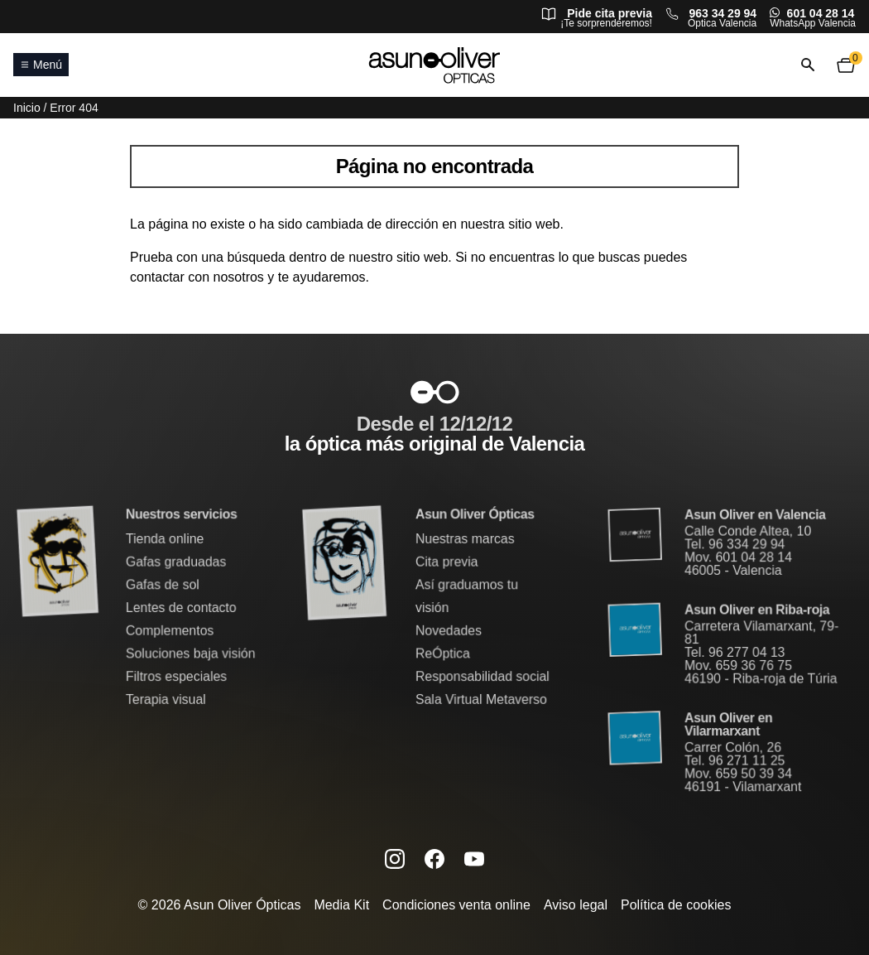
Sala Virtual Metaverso (480, 699)
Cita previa (446, 563)
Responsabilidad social (481, 676)
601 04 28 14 (821, 13)
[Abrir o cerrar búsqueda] (807, 65)
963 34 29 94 (722, 13)
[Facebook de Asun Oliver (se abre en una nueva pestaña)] (434, 858)
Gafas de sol (163, 585)
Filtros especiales (177, 676)
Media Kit (341, 905)
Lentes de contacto (181, 607)
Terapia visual (166, 699)
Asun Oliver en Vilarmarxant (728, 724)
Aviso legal (575, 905)
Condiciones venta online (456, 905)
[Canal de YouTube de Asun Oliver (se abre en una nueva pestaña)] (474, 858)
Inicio (27, 107)
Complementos (170, 631)
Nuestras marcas (464, 540)
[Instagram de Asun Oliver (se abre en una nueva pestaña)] (395, 858)
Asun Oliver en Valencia (755, 516)
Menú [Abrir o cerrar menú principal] (41, 64)
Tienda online (165, 540)
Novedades (448, 631)
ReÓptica (442, 653)
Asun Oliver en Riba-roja (756, 610)
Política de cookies (676, 905)
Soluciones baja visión (191, 653)
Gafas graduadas (176, 563)
